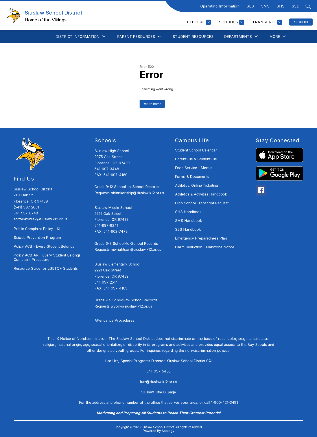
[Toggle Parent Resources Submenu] (159, 37)
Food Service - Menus (193, 168)
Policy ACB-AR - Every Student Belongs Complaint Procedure (47, 257)
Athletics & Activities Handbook (201, 194)
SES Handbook (188, 229)
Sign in (301, 22)
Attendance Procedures (114, 320)
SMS (265, 6)
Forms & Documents (192, 176)
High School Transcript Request (202, 203)
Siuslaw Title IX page (158, 392)
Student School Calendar (196, 150)
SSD (296, 6)
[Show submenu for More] (274, 36)
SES (250, 6)
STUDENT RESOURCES (193, 36)
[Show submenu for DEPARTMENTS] (238, 36)
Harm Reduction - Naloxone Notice (204, 247)
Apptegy (168, 431)
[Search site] (308, 6)
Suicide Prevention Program (37, 237)
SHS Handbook (188, 212)
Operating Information (220, 6)
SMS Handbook (188, 220)
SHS (280, 6)
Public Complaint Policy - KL (37, 229)
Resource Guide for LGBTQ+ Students (46, 268)
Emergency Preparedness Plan (201, 238)
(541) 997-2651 (26, 207)
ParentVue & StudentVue (196, 159)
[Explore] (198, 22)
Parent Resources (136, 36)
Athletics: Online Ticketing (196, 185)
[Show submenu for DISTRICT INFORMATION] (77, 36)
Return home (152, 104)
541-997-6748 (26, 213)
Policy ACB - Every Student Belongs (44, 246)
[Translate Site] (266, 22)
